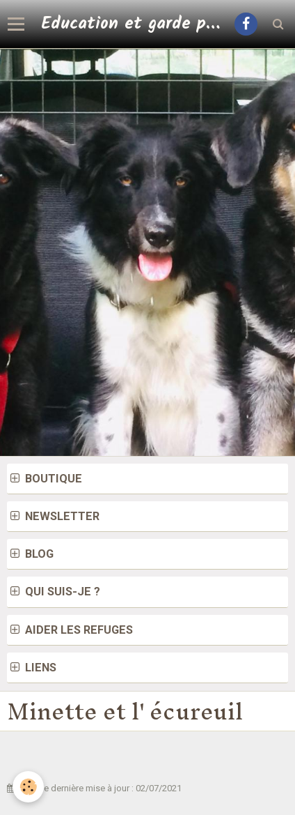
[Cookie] (28, 786)
